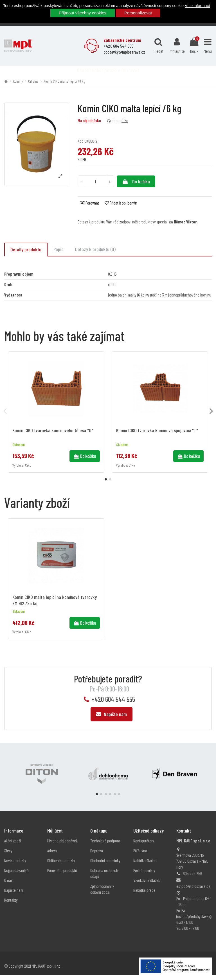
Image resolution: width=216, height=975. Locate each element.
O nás (8, 874)
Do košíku (136, 181)
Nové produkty (15, 854)
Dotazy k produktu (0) (95, 249)
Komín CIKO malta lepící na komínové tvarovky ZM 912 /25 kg (54, 594)
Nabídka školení (145, 854)
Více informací (197, 5)
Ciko (125, 120)
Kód (81, 141)
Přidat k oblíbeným (121, 202)
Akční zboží (12, 834)
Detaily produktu (25, 249)
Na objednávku (89, 120)
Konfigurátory (143, 834)
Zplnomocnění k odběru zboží (102, 883)
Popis (58, 249)
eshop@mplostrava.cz (193, 880)
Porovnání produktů (62, 864)
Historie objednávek (62, 834)
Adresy (52, 844)
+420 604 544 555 (113, 693)
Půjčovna (140, 844)
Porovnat (89, 202)
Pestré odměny (144, 864)
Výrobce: (114, 120)
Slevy (8, 844)
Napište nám (111, 708)
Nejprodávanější (16, 864)
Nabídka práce (144, 884)
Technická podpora (105, 834)
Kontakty (11, 894)
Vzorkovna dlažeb (146, 874)
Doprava (96, 844)
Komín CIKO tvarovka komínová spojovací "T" (157, 430)
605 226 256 (192, 867)
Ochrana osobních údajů (104, 867)
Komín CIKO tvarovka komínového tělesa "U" (52, 430)
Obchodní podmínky (105, 854)
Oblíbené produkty (61, 854)
